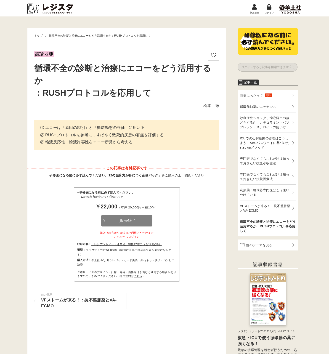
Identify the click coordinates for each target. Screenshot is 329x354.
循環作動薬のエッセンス (258, 107)
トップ (38, 35)
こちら (138, 276)
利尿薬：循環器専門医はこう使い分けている (264, 192)
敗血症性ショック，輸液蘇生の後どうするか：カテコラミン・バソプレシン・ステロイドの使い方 (264, 122)
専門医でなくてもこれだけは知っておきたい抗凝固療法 (264, 177)
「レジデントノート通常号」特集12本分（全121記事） (126, 244)
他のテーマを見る (256, 245)
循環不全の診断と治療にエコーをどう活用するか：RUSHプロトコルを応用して (268, 226)
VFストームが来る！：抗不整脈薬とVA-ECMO (265, 208)
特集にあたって (256, 95)
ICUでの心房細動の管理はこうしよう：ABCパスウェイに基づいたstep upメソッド (264, 142)
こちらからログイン (127, 236)
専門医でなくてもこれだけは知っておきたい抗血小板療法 (264, 161)
